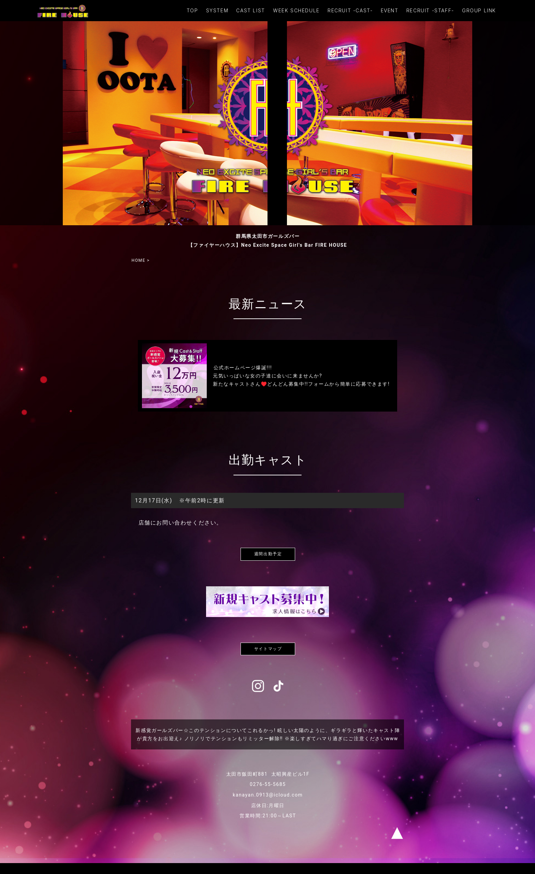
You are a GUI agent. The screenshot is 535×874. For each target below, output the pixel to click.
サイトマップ (268, 648)
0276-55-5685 (268, 784)
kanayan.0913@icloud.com (268, 795)
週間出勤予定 (268, 553)
